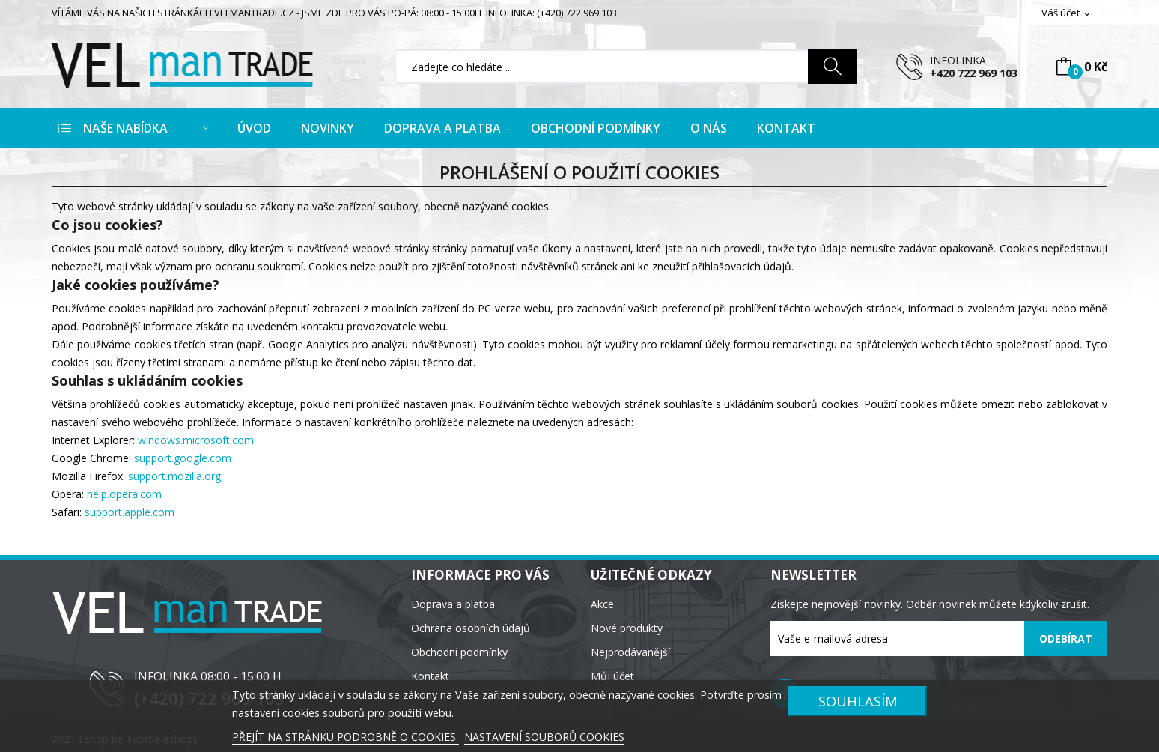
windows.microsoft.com (196, 440)
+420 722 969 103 (973, 73)
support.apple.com (129, 512)
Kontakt (430, 676)
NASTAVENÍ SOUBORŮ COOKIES (544, 737)
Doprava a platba (453, 604)
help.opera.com (124, 494)
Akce (602, 604)
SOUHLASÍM (858, 700)
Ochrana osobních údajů (470, 628)
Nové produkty (627, 628)
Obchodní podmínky (459, 652)
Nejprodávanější (630, 652)
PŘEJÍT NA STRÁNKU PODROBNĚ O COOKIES (345, 737)
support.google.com (182, 458)
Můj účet (612, 676)
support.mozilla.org (174, 476)
